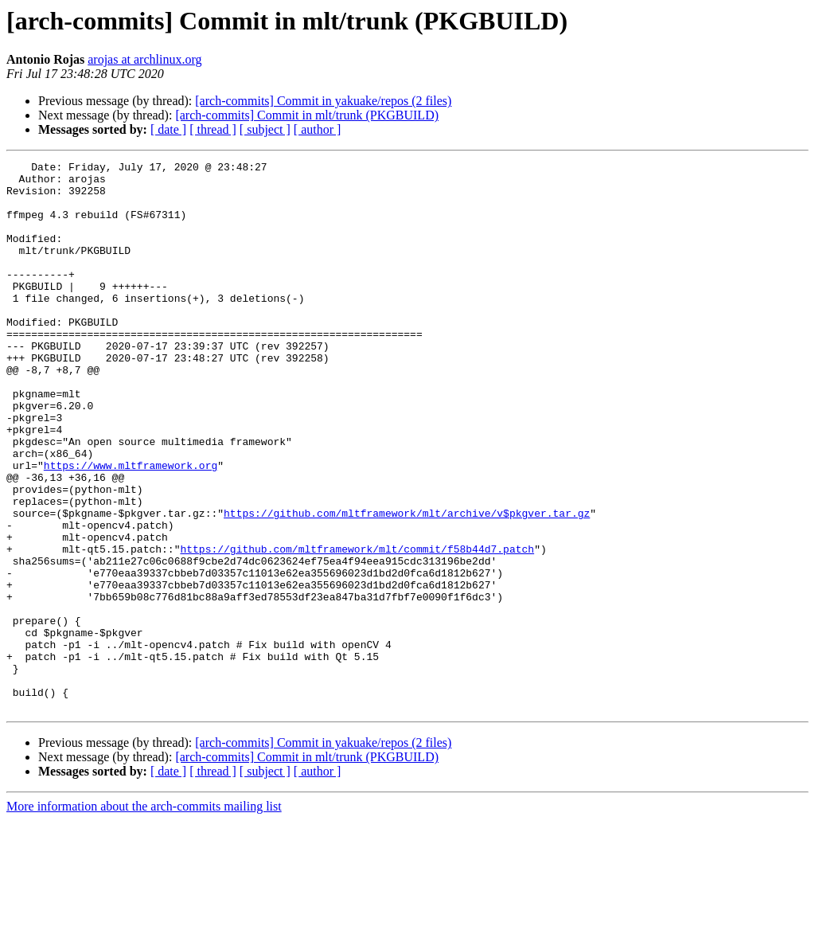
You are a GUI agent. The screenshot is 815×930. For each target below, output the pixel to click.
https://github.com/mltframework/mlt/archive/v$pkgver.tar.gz (407, 584)
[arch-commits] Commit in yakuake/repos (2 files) (323, 100)
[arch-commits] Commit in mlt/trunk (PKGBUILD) (307, 115)
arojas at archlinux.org (144, 59)
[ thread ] (212, 129)
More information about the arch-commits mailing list (144, 916)
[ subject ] (265, 129)
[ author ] (317, 129)
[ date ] (168, 129)
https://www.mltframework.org (130, 527)
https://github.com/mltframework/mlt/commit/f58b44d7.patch (357, 627)
